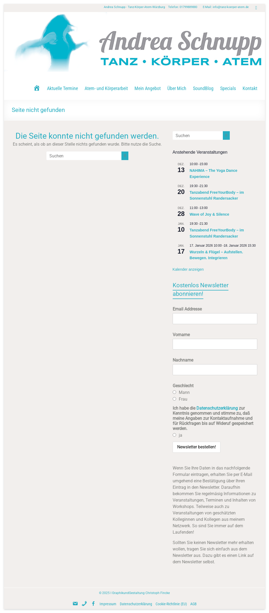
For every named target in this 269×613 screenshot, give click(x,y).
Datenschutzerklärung (217, 408)
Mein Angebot (147, 88)
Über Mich (176, 88)
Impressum (108, 604)
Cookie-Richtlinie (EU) (171, 604)
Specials (228, 88)
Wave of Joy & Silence (209, 214)
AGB (193, 604)
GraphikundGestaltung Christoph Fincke (141, 593)
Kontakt (250, 88)
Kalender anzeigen (188, 269)
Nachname (183, 360)
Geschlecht (183, 385)
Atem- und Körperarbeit (106, 88)
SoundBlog (203, 88)
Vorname (181, 334)
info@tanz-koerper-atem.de (231, 7)
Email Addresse (187, 309)
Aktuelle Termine (62, 88)
